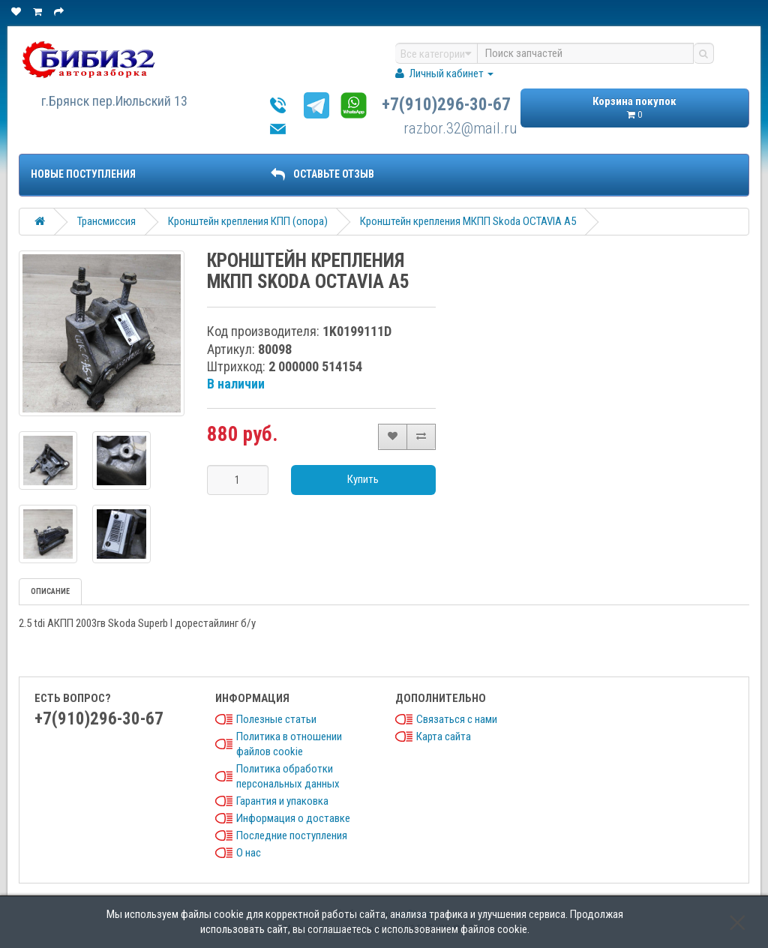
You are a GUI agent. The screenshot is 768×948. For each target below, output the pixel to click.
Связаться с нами (456, 719)
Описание (50, 591)
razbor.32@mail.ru (461, 128)
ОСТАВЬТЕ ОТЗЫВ (322, 174)
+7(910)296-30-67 (446, 104)
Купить (363, 479)
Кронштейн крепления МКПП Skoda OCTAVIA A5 (468, 221)
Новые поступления (83, 174)
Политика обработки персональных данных (288, 776)
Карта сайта (443, 736)
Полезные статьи (276, 719)
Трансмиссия (106, 221)
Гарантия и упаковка (282, 801)
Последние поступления (291, 835)
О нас (248, 853)
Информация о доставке (293, 818)
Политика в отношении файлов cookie (289, 744)
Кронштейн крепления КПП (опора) (248, 221)
